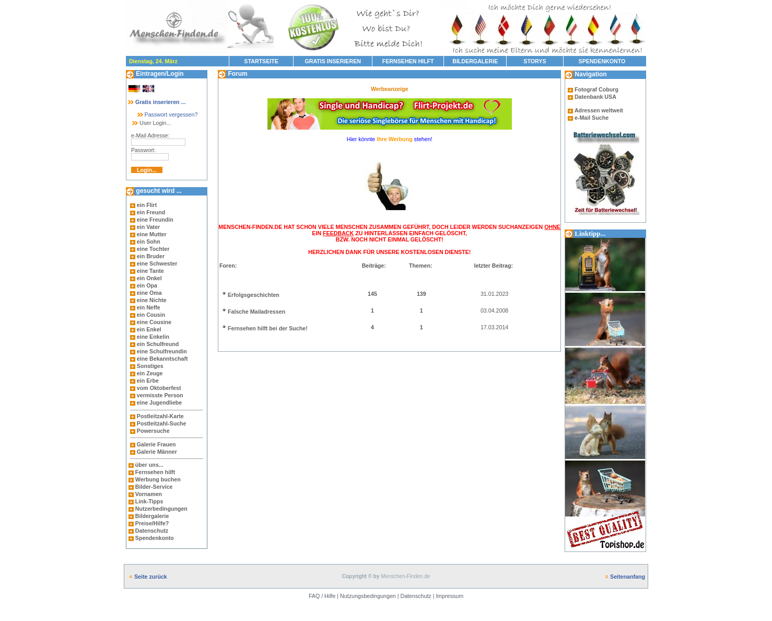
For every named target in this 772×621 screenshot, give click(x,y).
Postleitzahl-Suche (161, 423)
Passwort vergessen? (167, 114)
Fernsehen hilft (155, 472)
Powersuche (153, 431)
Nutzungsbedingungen (368, 596)
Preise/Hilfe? (152, 523)
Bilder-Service (154, 487)
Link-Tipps (149, 501)
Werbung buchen (158, 479)
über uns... (149, 465)
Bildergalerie (152, 516)
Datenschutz (151, 530)
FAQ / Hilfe (322, 596)
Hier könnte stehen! (389, 139)
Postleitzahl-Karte (160, 416)
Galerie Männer (157, 451)
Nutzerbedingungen (161, 508)
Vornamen (148, 494)
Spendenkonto (154, 538)
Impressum (449, 596)
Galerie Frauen (156, 444)
